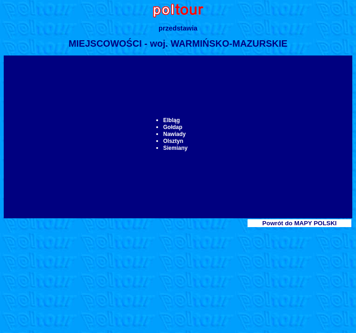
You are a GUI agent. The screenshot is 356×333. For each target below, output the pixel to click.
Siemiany (175, 148)
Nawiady (174, 134)
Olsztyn (173, 141)
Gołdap (172, 127)
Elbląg (171, 120)
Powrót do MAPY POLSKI (299, 223)
